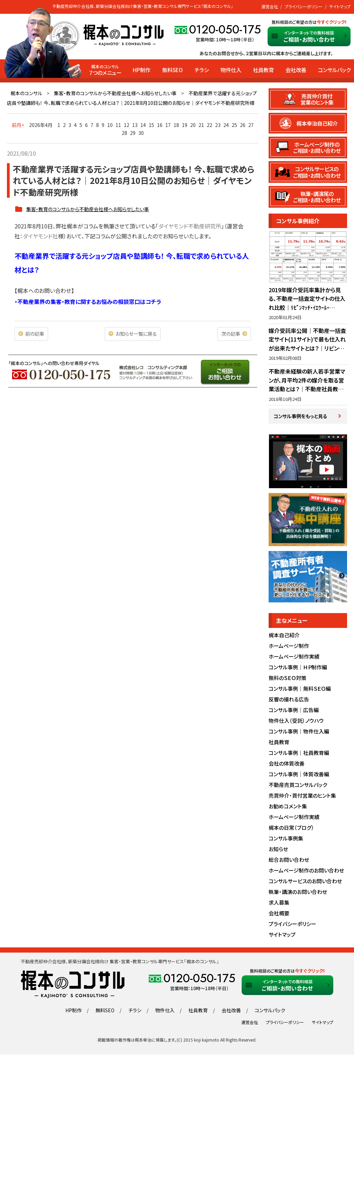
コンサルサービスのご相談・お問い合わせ (317, 172)
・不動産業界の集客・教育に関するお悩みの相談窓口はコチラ (88, 301)
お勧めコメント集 (288, 806)
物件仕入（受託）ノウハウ (296, 720)
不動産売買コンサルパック (298, 784)
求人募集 (279, 902)
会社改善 (296, 69)
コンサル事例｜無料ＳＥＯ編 (300, 688)
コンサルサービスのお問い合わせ (305, 881)
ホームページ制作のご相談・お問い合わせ (317, 147)
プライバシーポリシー (304, 6)
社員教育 (263, 69)
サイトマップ (340, 6)
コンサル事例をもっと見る (300, 416)
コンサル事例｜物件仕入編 (299, 731)
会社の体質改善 (287, 763)
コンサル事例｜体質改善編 (299, 774)
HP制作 (141, 69)
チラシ (202, 69)
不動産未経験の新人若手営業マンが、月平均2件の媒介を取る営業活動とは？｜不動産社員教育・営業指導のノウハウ (307, 384)
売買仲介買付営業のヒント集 (317, 99)
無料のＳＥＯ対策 (287, 677)
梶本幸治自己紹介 (317, 123)
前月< (18, 124)
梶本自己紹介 (284, 635)
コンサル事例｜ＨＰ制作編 (298, 667)
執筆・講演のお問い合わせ (298, 891)
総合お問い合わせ (289, 859)
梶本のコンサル (26, 93)
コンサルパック (334, 69)
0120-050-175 (225, 29)
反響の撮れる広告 (289, 699)
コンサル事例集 (286, 838)
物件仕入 (231, 69)
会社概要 (279, 913)
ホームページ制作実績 (294, 656)
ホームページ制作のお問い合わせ (306, 870)
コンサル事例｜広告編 (294, 709)
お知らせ (278, 849)
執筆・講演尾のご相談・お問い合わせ (317, 197)
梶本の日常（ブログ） (291, 827)
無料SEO (172, 69)
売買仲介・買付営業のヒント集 (302, 795)
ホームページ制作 (289, 645)
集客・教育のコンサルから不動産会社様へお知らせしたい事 (115, 93)
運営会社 (269, 6)
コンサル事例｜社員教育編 (299, 752)
